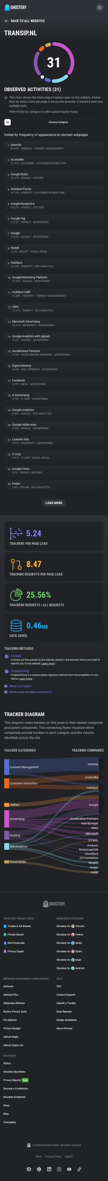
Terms (38, 1156)
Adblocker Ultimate (14, 1003)
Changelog (9, 1122)
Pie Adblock (10, 1020)
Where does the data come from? (28, 692)
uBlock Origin (10, 1036)
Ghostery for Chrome (70, 926)
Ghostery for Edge (69, 960)
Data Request (64, 1011)
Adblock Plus (10, 994)
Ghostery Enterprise (14, 1097)
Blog (6, 1113)
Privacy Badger (12, 1028)
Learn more (49, 663)
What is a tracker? (18, 686)
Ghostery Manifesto (14, 1071)
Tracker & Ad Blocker (17, 926)
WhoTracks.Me (13, 943)
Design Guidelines (67, 1020)
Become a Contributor (15, 1088)
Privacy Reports (15, 1080)
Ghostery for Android (70, 968)
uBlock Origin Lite (13, 1045)
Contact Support (66, 994)
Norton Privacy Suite (15, 1011)
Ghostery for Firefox (70, 934)
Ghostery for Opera (69, 951)
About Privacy (64, 1028)
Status (7, 1063)
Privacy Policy (53, 1156)
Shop (6, 1105)
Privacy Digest (13, 951)
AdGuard (8, 986)
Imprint (69, 1156)
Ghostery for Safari (69, 943)
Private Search (13, 934)
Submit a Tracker (66, 1003)
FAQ (59, 986)
